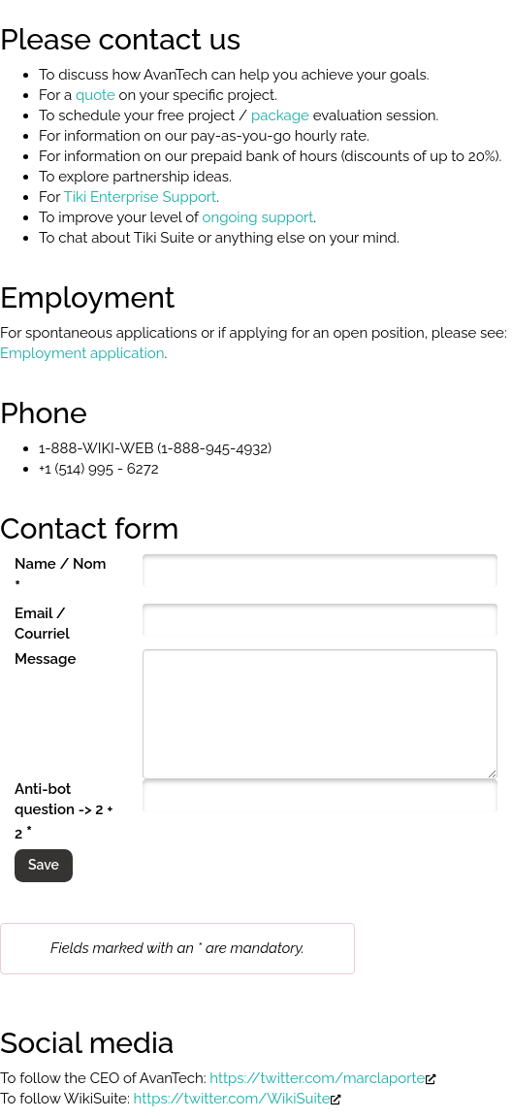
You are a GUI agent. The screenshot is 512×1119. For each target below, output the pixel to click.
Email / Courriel (42, 623)
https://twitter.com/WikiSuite (238, 1098)
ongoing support (257, 217)
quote (95, 95)
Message (45, 659)
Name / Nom (60, 576)
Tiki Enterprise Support (140, 197)
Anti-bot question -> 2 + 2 (64, 811)
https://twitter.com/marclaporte (322, 1078)
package (280, 115)
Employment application (82, 353)
